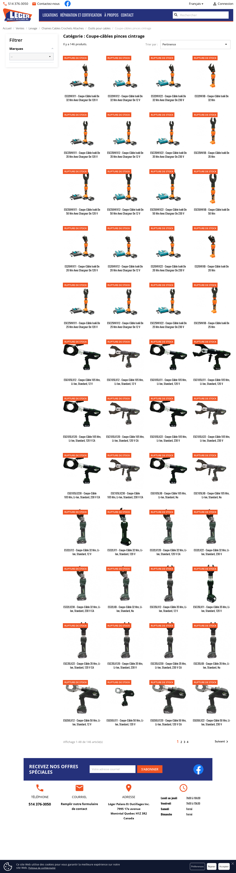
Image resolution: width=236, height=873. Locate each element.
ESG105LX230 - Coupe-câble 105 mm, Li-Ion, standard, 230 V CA (82, 495)
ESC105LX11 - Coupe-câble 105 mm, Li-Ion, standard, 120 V (211, 382)
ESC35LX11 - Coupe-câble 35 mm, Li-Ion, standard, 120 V (211, 609)
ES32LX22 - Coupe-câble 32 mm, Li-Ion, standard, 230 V (212, 552)
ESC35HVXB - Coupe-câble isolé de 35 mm (211, 154)
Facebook (67, 3)
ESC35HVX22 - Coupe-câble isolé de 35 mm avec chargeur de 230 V (168, 154)
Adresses (181, 854)
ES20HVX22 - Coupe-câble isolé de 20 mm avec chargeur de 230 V (168, 268)
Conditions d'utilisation (118, 842)
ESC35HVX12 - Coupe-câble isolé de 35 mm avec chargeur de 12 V (125, 154)
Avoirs (181, 848)
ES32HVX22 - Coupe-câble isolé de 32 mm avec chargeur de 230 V (168, 98)
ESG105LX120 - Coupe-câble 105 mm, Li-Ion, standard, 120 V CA (82, 438)
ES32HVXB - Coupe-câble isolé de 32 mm (211, 98)
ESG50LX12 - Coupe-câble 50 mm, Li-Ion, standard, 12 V (82, 722)
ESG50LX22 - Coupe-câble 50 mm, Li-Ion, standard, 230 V (211, 722)
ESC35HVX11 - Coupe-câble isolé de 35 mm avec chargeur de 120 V (82, 154)
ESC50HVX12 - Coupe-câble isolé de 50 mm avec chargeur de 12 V (125, 211)
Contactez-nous (48, 3)
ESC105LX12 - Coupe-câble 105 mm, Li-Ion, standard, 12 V (125, 382)
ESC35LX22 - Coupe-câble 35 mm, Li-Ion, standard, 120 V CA (82, 665)
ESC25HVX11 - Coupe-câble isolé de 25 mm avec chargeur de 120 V (82, 325)
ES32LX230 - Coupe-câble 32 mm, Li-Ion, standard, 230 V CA (82, 609)
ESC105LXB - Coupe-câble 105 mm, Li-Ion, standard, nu (211, 495)
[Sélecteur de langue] (197, 3)
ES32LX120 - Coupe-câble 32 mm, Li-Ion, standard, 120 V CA (168, 552)
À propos (111, 15)
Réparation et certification (81, 15)
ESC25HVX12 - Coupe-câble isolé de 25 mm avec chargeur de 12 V (125, 325)
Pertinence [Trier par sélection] (195, 44)
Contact (127, 15)
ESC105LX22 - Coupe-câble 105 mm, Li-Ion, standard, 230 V (211, 438)
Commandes (181, 842)
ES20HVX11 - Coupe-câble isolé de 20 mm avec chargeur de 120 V (82, 268)
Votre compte (181, 829)
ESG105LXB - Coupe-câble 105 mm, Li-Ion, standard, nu (168, 495)
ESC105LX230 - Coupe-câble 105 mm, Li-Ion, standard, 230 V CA (125, 495)
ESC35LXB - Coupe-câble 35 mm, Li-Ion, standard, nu (212, 665)
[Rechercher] (201, 15)
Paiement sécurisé (117, 854)
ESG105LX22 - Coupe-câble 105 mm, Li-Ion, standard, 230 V (168, 438)
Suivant (222, 741)
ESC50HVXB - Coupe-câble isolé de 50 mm (211, 211)
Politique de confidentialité (41, 867)
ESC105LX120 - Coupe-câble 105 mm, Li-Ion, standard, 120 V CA (125, 438)
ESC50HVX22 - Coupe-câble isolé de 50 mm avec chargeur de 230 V (168, 211)
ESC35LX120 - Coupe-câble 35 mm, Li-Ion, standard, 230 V (125, 665)
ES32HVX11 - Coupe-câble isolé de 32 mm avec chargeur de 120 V (82, 98)
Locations (50, 15)
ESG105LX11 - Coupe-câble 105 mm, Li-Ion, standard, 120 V (168, 382)
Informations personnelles (181, 837)
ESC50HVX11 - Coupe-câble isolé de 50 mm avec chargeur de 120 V (82, 211)
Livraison (118, 837)
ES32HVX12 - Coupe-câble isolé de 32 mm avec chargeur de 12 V (125, 98)
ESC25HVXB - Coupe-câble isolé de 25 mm (211, 325)
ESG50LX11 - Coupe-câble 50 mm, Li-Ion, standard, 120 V (125, 722)
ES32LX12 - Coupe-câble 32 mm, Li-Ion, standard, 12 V (82, 552)
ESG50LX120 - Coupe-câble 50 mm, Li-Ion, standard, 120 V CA (168, 722)
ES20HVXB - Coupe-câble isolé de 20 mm (212, 268)
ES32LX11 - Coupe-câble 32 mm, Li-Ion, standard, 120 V (125, 552)
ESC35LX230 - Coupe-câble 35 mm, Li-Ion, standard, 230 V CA (168, 665)
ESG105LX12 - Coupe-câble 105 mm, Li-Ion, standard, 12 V (82, 382)
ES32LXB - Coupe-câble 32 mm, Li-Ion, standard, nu (125, 609)
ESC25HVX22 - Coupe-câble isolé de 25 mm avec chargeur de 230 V (168, 325)
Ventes (55, 848)
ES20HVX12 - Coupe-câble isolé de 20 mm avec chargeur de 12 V (125, 268)
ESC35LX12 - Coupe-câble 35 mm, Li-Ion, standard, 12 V (168, 609)
